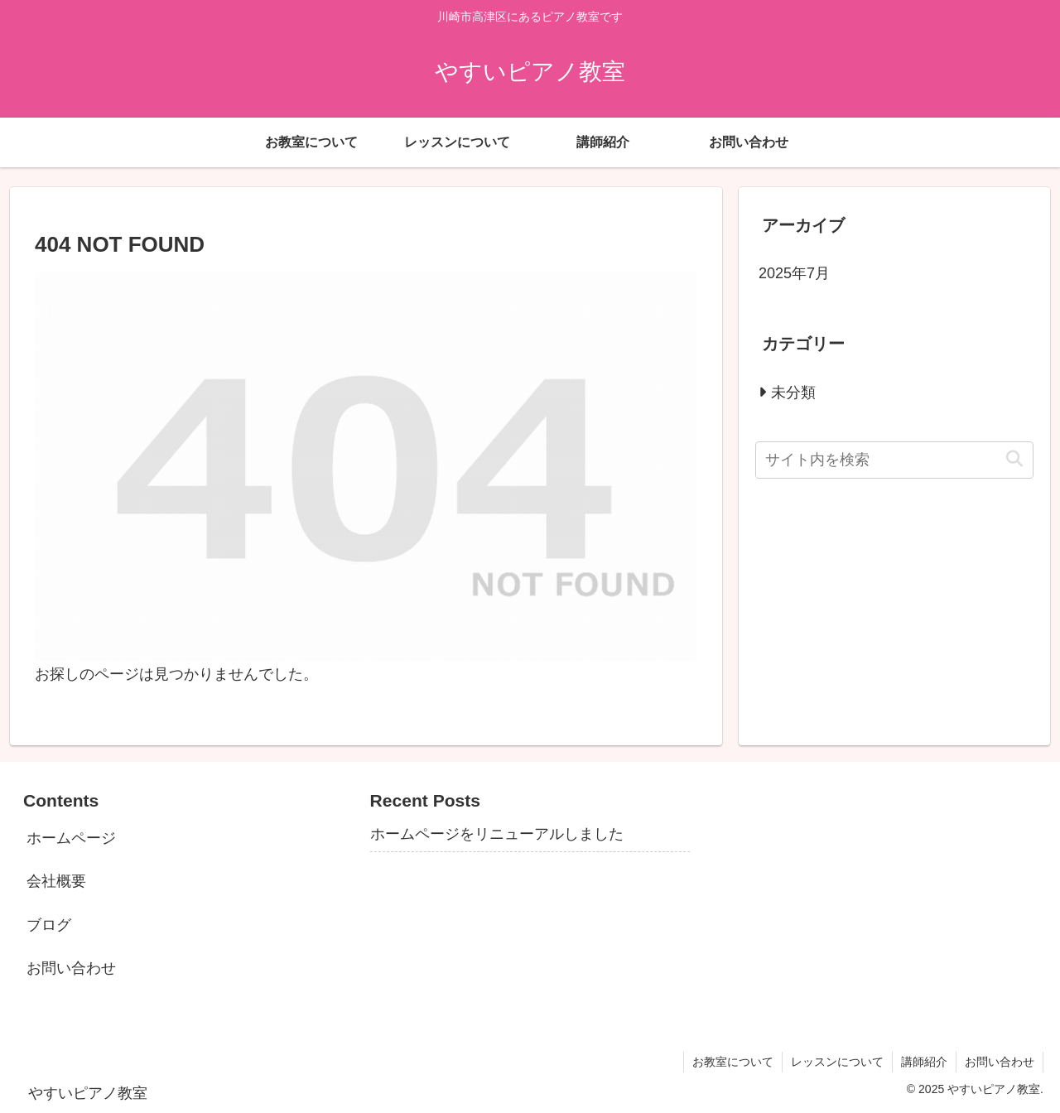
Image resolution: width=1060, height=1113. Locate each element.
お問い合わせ (71, 968)
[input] (894, 460)
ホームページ (71, 838)
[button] (1014, 459)
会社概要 (56, 881)
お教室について (732, 1061)
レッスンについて (837, 1061)
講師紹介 (924, 1061)
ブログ (48, 925)
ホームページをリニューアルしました (497, 834)
